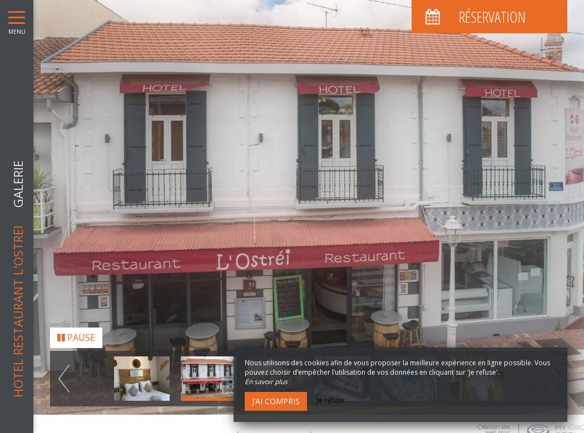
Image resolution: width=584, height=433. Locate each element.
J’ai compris (276, 401)
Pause (76, 334)
